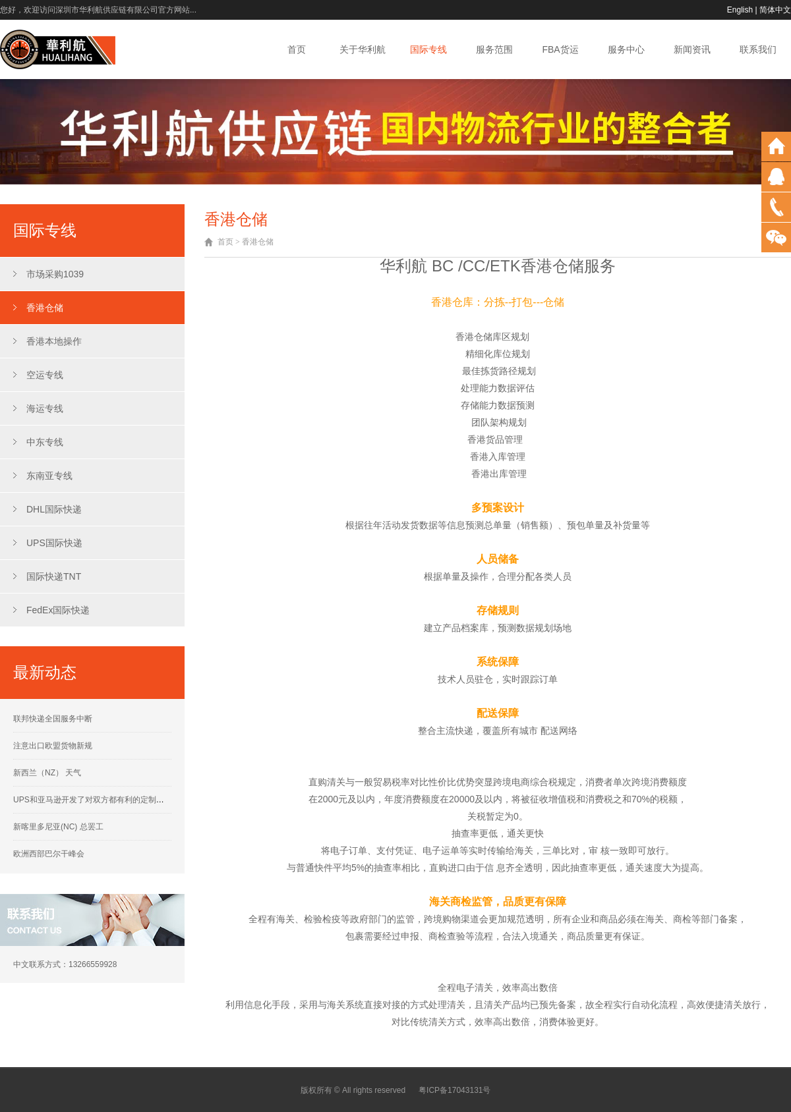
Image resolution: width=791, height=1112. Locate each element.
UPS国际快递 (54, 543)
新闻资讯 (692, 49)
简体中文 (775, 9)
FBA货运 (560, 49)
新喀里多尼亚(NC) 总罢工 (58, 826)
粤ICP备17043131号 (454, 1090)
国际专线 (428, 49)
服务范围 (494, 49)
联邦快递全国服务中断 (52, 718)
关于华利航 (362, 49)
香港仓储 (44, 307)
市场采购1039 (55, 274)
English (740, 9)
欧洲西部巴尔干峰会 (48, 853)
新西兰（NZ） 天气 (47, 772)
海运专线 (44, 408)
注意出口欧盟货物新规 (52, 745)
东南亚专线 (49, 475)
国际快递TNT (53, 576)
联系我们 (758, 49)
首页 (296, 49)
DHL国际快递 (54, 509)
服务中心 (626, 49)
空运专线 (44, 375)
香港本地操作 (54, 341)
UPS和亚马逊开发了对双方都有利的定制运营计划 (100, 799)
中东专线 (44, 442)
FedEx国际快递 (58, 610)
